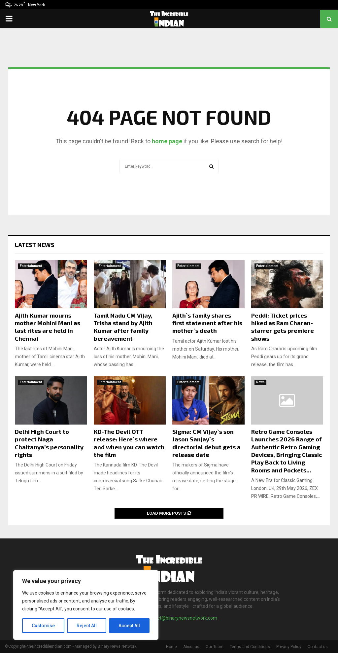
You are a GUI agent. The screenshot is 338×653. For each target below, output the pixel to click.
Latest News (34, 244)
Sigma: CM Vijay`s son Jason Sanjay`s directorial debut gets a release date (206, 443)
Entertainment (31, 266)
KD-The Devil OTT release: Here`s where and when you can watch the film (129, 443)
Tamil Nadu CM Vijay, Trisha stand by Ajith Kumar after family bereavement (123, 327)
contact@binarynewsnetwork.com (181, 618)
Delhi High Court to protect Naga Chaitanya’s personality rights (49, 443)
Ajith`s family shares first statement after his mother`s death (207, 323)
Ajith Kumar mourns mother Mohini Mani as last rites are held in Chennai (47, 327)
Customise (43, 625)
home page (167, 141)
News (260, 382)
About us (191, 646)
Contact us (318, 646)
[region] (85, 605)
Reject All (87, 625)
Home (171, 646)
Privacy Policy (288, 646)
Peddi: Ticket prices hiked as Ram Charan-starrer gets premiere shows (282, 327)
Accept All (129, 625)
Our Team (214, 646)
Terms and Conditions (250, 646)
